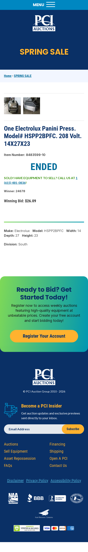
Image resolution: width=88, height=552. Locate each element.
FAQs (8, 466)
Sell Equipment (16, 452)
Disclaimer (15, 481)
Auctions (11, 445)
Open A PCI (58, 459)
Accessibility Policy (66, 481)
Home (7, 76)
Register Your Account (44, 337)
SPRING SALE (23, 76)
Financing (57, 445)
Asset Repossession (20, 459)
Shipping (56, 452)
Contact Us (58, 466)
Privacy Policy (37, 481)
